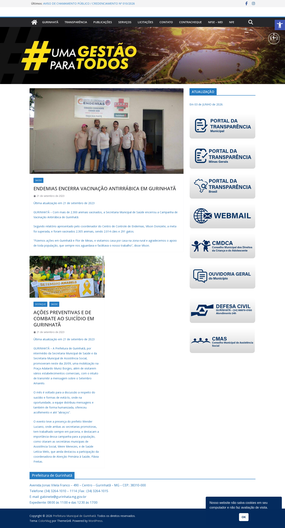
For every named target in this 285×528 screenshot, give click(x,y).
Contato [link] (166, 22)
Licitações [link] (145, 22)
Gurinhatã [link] (50, 22)
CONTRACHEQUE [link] (190, 22)
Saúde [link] (38, 180)
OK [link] (244, 517)
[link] (280, 25)
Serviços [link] (124, 22)
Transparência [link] (76, 22)
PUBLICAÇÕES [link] (102, 22)
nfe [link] (231, 22)
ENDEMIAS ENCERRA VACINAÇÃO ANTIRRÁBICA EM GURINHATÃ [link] (104, 188)
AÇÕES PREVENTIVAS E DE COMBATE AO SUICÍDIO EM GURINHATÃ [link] (63, 318)
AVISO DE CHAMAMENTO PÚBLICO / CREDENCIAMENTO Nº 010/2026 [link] (89, 3)
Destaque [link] (40, 304)
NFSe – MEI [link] (215, 22)
